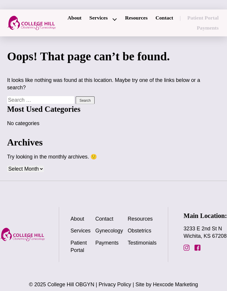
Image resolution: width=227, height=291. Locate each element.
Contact (164, 18)
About (74, 18)
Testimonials (142, 243)
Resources (136, 18)
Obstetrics (139, 231)
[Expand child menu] (115, 19)
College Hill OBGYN (70, 284)
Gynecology (109, 231)
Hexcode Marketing (175, 284)
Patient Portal (203, 18)
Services (98, 18)
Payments (208, 28)
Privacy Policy (114, 284)
